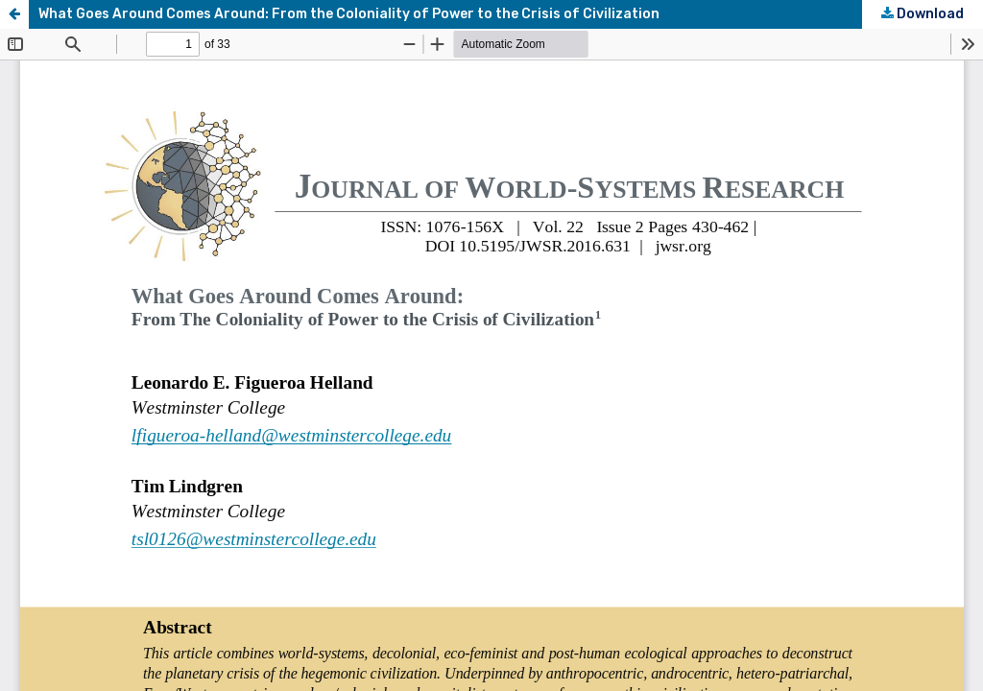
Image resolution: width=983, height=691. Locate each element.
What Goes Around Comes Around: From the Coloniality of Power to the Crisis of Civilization (348, 14)
